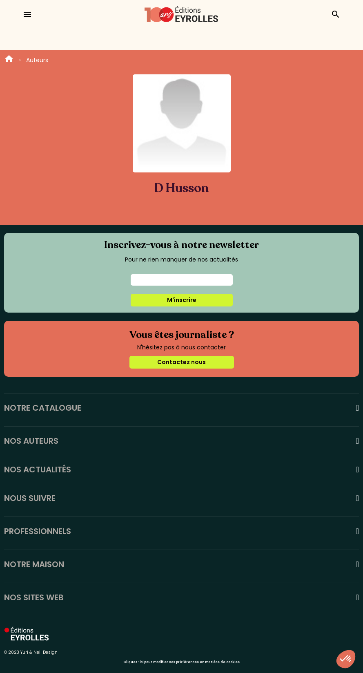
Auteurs (37, 60)
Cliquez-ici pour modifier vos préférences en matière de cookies (181, 662)
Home (9, 60)
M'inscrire (181, 300)
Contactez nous (181, 362)
